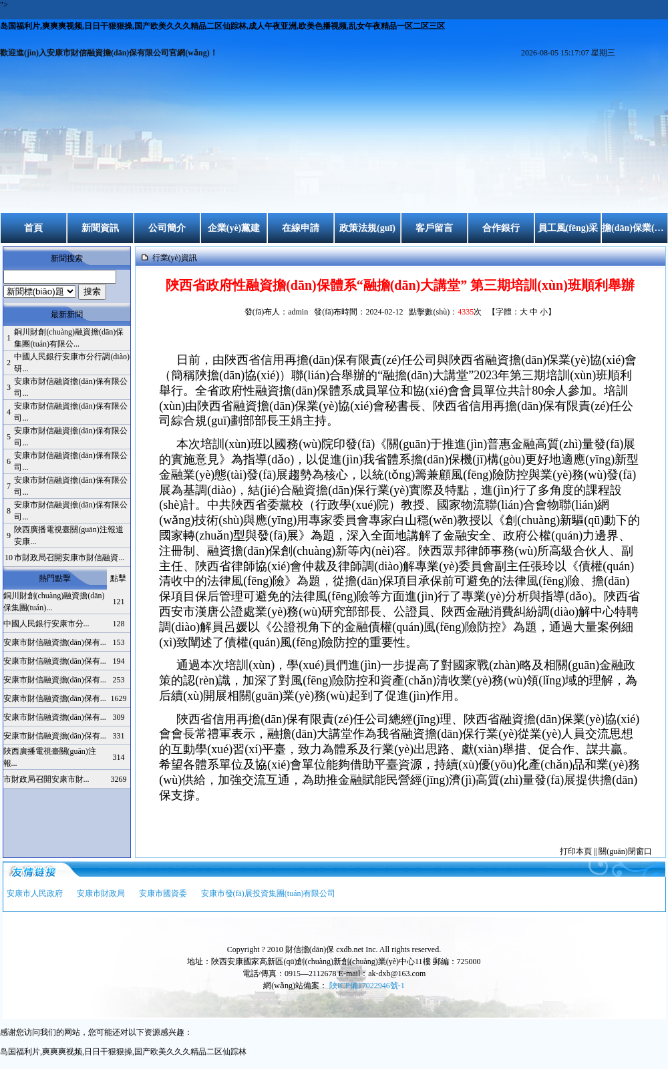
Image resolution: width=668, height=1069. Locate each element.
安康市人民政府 (35, 893)
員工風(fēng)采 (568, 228)
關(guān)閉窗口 (625, 851)
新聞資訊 (100, 228)
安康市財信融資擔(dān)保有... (54, 642)
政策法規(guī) (367, 228)
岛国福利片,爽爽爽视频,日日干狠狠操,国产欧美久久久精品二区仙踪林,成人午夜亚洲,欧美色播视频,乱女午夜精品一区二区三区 (222, 26)
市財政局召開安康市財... (46, 779)
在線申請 (300, 228)
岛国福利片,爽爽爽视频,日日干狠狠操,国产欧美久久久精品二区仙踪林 (123, 1051)
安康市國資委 (163, 893)
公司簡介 (167, 228)
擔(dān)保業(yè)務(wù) (634, 228)
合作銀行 (501, 228)
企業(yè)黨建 (234, 228)
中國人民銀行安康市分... (46, 623)
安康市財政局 (101, 893)
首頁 (33, 228)
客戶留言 (434, 228)
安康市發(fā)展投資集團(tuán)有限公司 (268, 893)
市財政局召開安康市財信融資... (69, 557)
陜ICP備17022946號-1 (367, 985)
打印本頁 (576, 851)
